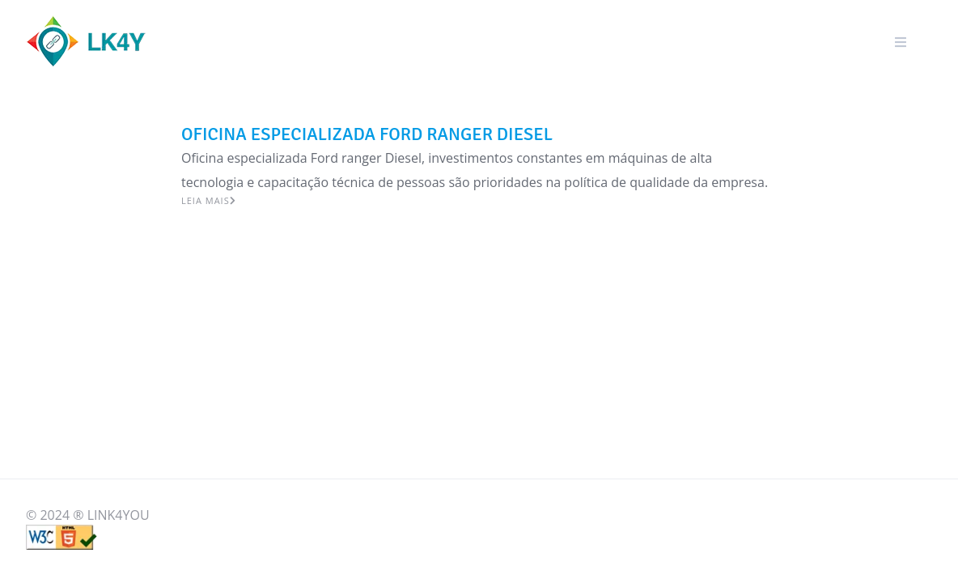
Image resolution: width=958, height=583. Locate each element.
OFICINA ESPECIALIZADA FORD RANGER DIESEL (367, 134)
